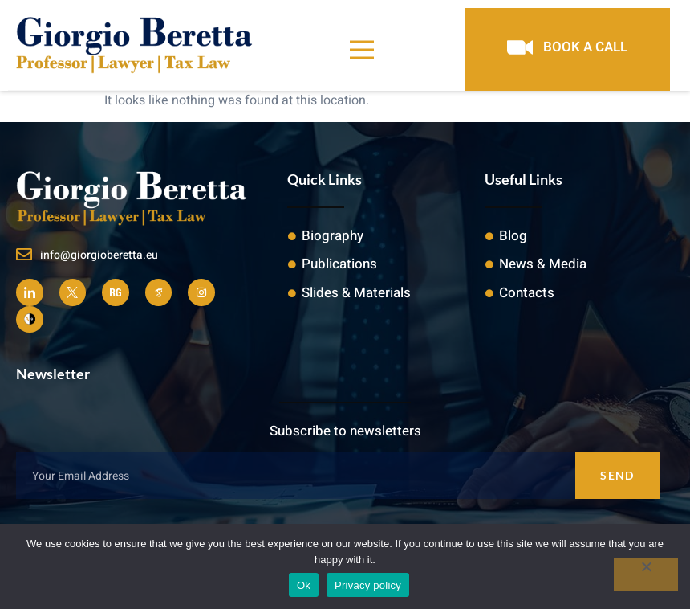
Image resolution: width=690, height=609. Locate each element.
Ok (303, 585)
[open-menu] (363, 50)
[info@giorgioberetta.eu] (24, 255)
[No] (646, 574)
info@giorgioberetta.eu (99, 255)
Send (617, 475)
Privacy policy (368, 585)
